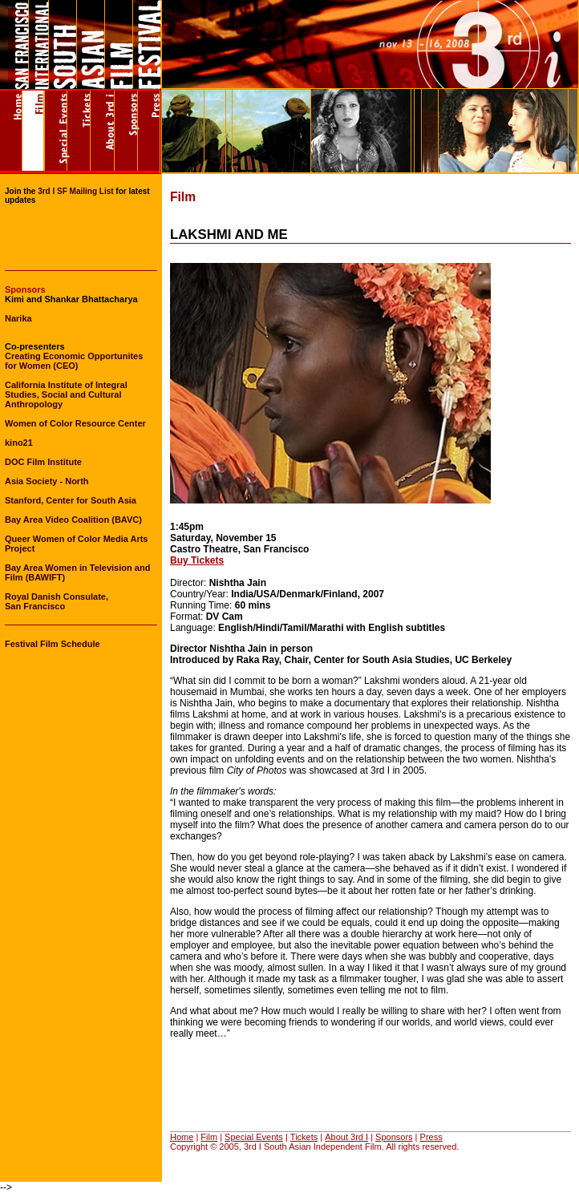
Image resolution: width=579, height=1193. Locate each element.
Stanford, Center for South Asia (70, 500)
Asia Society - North (47, 481)
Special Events (254, 1137)
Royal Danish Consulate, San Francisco (56, 601)
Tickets (304, 1137)
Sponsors (393, 1137)
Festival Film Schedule (52, 644)
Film (208, 1137)
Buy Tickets (197, 560)
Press (431, 1137)
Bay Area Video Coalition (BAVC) (73, 519)
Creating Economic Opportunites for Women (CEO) (74, 360)
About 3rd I (346, 1137)
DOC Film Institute (43, 462)
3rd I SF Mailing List (75, 191)
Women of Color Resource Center (75, 423)
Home (181, 1137)
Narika (18, 318)
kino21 (19, 442)
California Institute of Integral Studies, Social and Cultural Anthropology (66, 394)
